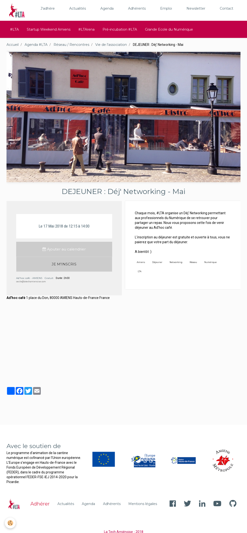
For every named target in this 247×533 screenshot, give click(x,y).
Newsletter (195, 8)
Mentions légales (142, 504)
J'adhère (48, 8)
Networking (176, 262)
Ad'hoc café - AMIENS (29, 278)
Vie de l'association (111, 44)
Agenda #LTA (36, 44)
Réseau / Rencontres (71, 44)
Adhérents (137, 8)
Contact (226, 8)
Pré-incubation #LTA (120, 29)
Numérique (210, 262)
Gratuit (49, 278)
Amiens (141, 262)
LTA (139, 271)
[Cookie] (10, 523)
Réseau (193, 262)
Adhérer (40, 504)
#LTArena (86, 29)
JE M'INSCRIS (64, 264)
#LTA (14, 29)
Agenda (107, 8)
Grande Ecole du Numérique (169, 29)
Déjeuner (157, 262)
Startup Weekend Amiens (48, 29)
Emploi (166, 8)
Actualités (77, 8)
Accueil (13, 44)
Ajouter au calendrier (64, 249)
